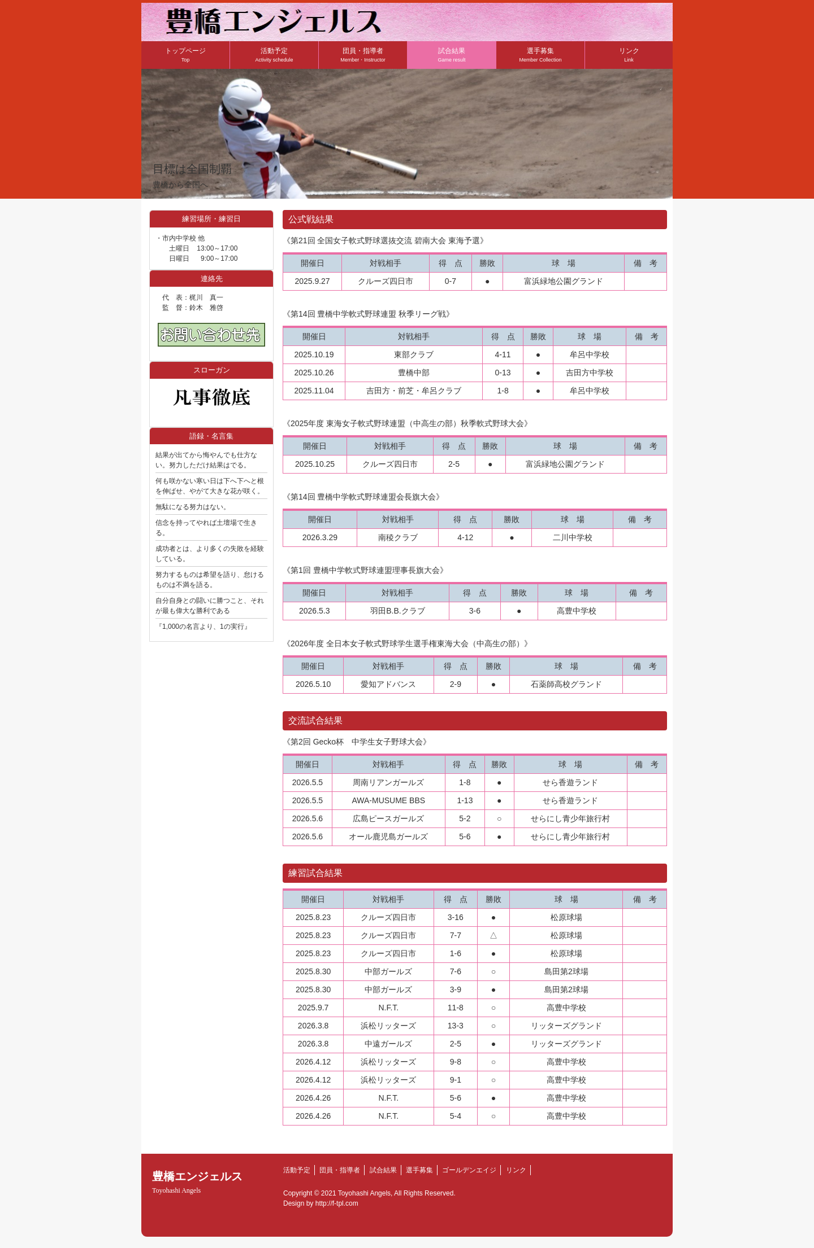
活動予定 (274, 54)
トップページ (185, 54)
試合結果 (451, 54)
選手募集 (540, 54)
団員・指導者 (363, 54)
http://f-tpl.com (336, 1203)
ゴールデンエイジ (469, 1170)
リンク (629, 54)
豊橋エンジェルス (197, 1182)
